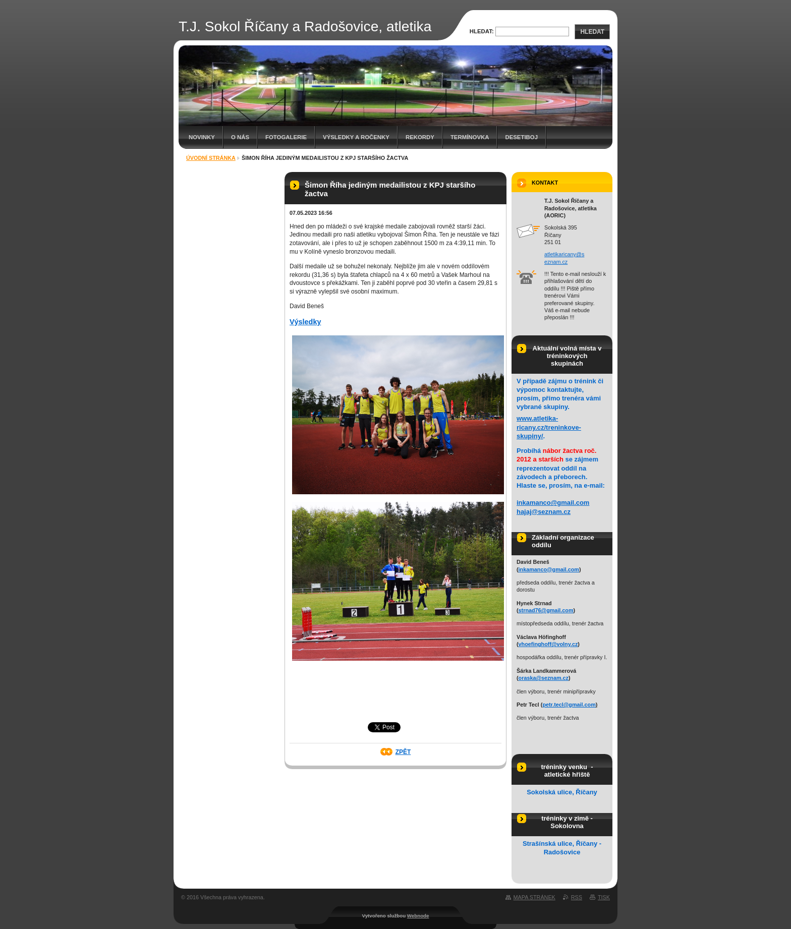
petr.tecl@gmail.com (568, 705)
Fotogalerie (286, 137)
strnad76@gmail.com (546, 610)
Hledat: (482, 31)
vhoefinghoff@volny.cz (548, 644)
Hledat (592, 31)
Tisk (604, 897)
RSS (576, 897)
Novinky (202, 137)
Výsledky (305, 322)
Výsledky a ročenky (356, 137)
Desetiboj (521, 137)
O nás (240, 137)
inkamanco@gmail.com (553, 502)
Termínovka (469, 137)
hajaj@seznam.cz (544, 511)
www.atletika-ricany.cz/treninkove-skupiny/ (549, 427)
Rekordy (420, 137)
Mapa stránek (534, 897)
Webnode (418, 915)
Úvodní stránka (211, 158)
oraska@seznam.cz (544, 678)
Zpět (403, 752)
